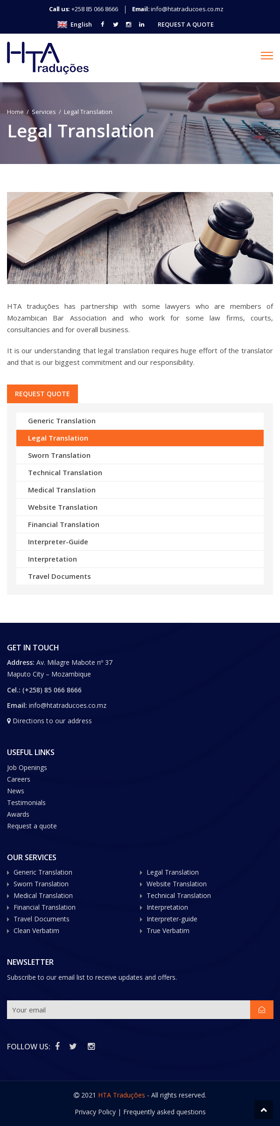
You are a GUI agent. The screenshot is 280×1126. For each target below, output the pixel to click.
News (15, 790)
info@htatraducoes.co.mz (187, 9)
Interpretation (52, 558)
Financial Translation (63, 524)
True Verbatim (168, 930)
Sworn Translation (59, 455)
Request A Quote (186, 24)
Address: (21, 662)
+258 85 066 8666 (94, 9)
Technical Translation (65, 472)
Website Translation (63, 507)
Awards (18, 814)
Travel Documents (59, 576)
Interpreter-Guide (58, 541)
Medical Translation (62, 489)
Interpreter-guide (172, 918)
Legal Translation (58, 437)
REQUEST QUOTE (43, 393)
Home (15, 111)
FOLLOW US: (28, 1046)
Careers (18, 779)
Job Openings (27, 767)
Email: (17, 705)
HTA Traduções (121, 1094)
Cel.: (14, 689)
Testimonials (26, 802)
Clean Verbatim (36, 930)
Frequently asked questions (164, 1111)
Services (44, 111)
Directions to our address (52, 720)
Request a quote (32, 825)
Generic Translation (62, 420)
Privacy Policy (95, 1111)
